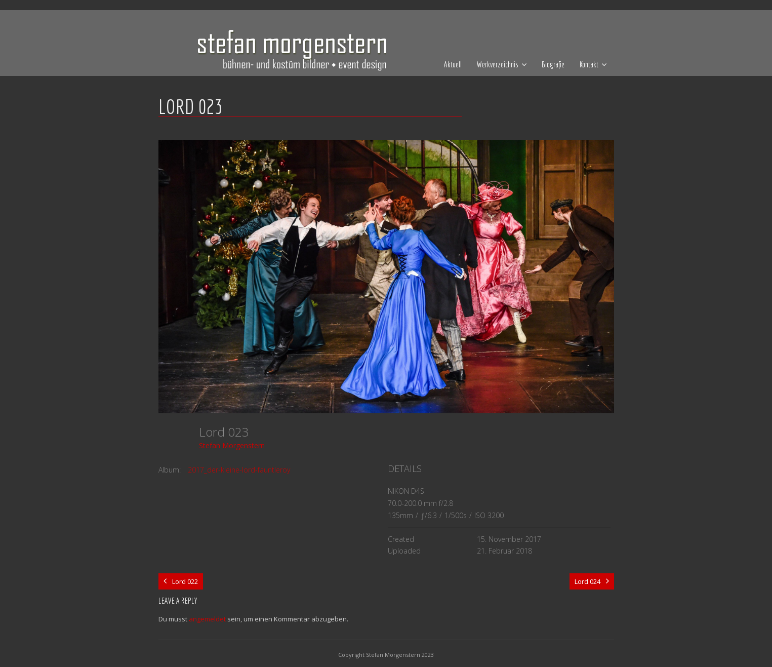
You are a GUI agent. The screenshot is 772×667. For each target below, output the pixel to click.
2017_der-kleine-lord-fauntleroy (239, 470)
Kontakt (589, 64)
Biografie (553, 64)
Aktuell (453, 64)
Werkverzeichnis (497, 64)
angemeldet (207, 618)
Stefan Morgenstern (232, 445)
